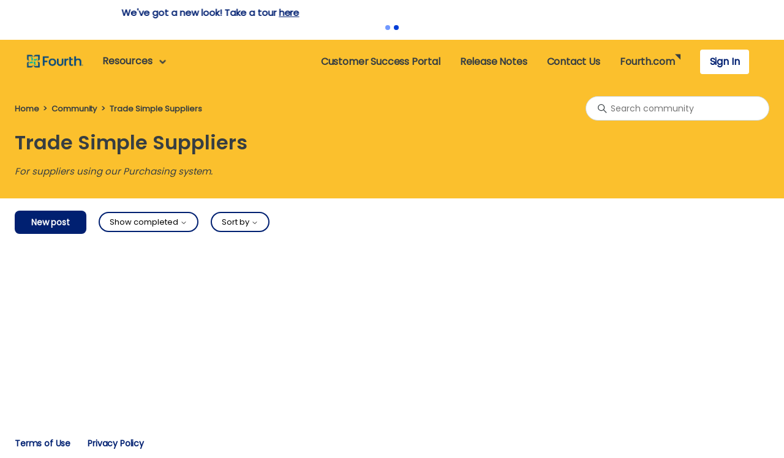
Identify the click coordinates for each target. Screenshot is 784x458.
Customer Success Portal (380, 61)
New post (50, 222)
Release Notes (493, 61)
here (460, 12)
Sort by (240, 222)
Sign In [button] (725, 61)
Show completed (148, 222)
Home (27, 108)
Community (74, 108)
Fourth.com (647, 61)
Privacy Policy (116, 443)
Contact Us (573, 61)
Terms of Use (42, 443)
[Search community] (677, 108)
